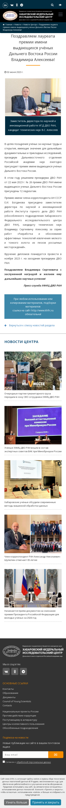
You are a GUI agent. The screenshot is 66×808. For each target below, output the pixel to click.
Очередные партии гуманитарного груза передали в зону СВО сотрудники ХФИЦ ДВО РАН (33, 375)
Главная (8, 24)
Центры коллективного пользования (23, 723)
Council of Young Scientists (17, 701)
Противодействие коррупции (19, 715)
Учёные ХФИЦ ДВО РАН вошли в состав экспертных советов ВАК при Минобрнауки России (33, 429)
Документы (9, 697)
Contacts (7, 705)
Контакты (8, 688)
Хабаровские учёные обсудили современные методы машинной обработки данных (33, 483)
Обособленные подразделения (20, 728)
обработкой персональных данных (34, 762)
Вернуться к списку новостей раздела (29, 325)
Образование (10, 693)
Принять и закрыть (45, 802)
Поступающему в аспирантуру (20, 719)
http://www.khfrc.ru (42, 310)
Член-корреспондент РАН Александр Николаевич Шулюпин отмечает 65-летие (33, 538)
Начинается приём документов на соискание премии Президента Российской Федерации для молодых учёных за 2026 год (33, 594)
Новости (17, 24)
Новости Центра (30, 24)
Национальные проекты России (21, 711)
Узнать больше (16, 802)
